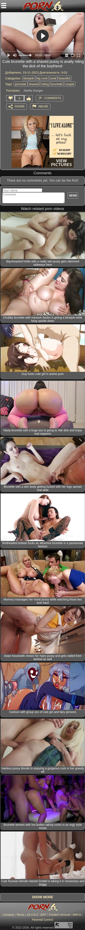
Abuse (43, 106)
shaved (34, 84)
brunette (57, 84)
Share (20, 106)
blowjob (28, 78)
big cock (42, 78)
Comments (52, 97)
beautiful (64, 78)
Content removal (59, 914)
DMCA (76, 914)
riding (45, 84)
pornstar (20, 84)
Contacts (8, 914)
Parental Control (42, 919)
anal (53, 78)
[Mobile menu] (3, 5)
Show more (42, 897)
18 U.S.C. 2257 (37, 914)
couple (69, 84)
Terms (20, 914)
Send (73, 195)
